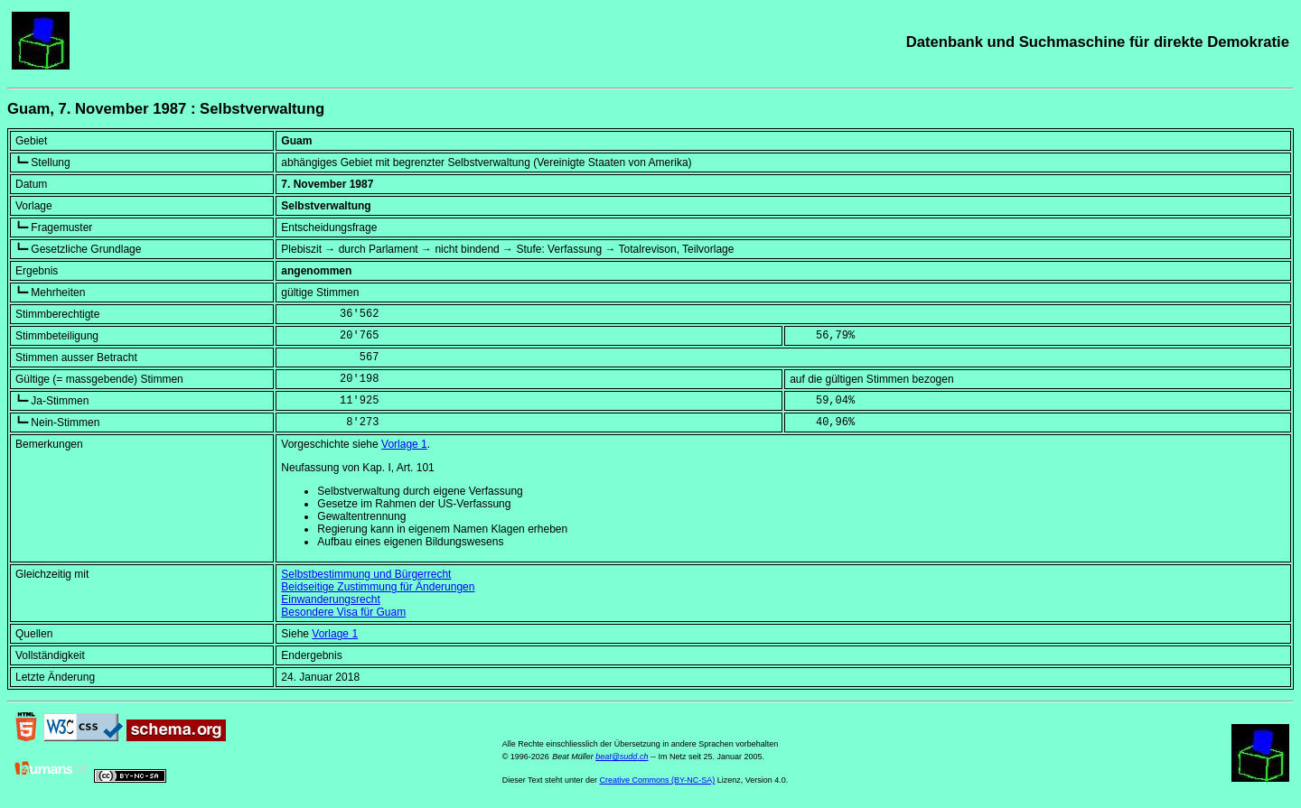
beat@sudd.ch (621, 756)
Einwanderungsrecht (330, 599)
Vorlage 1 (404, 444)
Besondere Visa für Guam (343, 612)
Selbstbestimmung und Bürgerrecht (366, 574)
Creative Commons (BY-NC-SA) (658, 780)
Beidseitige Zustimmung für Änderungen (377, 586)
